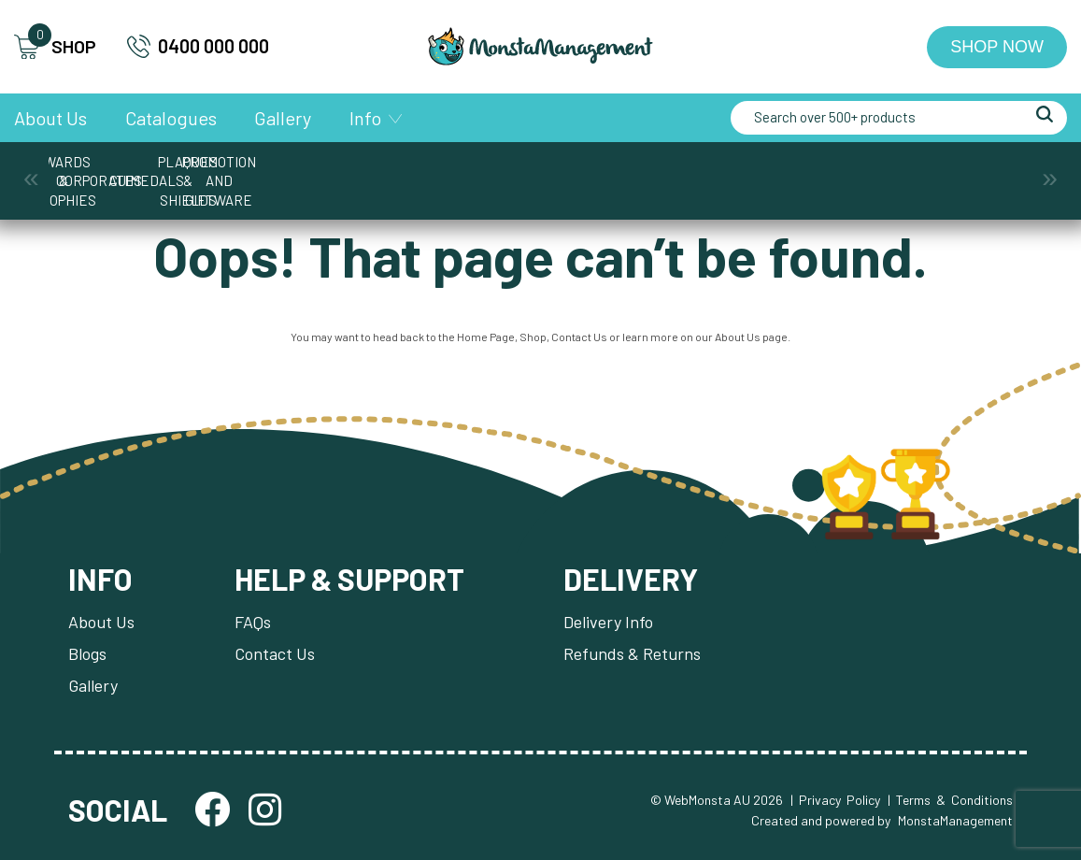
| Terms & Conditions (950, 800)
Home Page (486, 336)
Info (365, 118)
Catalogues (171, 118)
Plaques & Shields (682, 171)
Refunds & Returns (632, 653)
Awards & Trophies (118, 171)
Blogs (87, 653)
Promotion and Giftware (822, 171)
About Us (50, 118)
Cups (400, 171)
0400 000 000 (198, 46)
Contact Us (579, 336)
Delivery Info (608, 621)
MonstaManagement (955, 820)
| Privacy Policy (835, 800)
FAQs (253, 621)
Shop (533, 336)
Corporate (259, 171)
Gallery (282, 118)
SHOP (55, 47)
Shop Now (997, 46)
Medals (541, 171)
